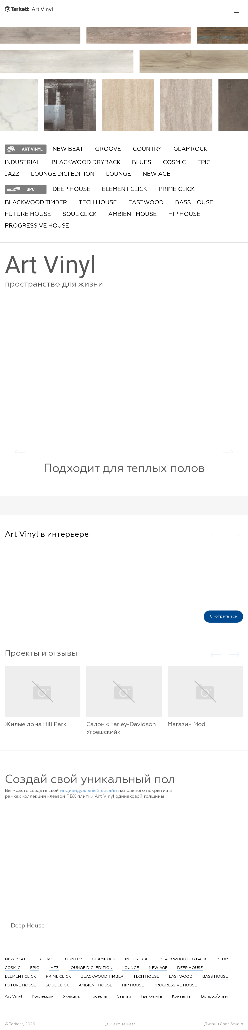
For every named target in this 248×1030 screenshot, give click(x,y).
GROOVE (108, 149)
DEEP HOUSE (71, 189)
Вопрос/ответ (215, 997)
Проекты (98, 997)
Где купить (151, 997)
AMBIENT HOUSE (132, 214)
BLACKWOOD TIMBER (36, 203)
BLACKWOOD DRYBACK (86, 162)
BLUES (141, 162)
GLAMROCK (190, 149)
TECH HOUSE (98, 203)
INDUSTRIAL (22, 162)
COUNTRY (147, 149)
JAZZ (12, 174)
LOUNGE (118, 174)
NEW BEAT (68, 149)
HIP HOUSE (184, 214)
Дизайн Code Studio (223, 1024)
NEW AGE (156, 174)
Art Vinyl (29, 9)
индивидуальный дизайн (88, 794)
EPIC (203, 162)
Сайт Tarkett (123, 1024)
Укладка (71, 997)
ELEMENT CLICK (124, 189)
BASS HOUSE (194, 203)
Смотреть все (223, 618)
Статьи (124, 997)
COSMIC (174, 162)
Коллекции (43, 997)
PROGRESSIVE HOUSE (37, 226)
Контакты (181, 997)
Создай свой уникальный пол (90, 783)
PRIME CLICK (177, 189)
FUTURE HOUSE (28, 214)
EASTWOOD (145, 203)
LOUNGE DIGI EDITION (62, 174)
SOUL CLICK (79, 214)
